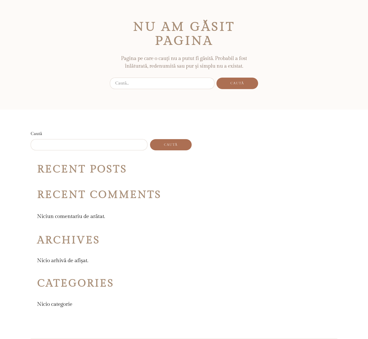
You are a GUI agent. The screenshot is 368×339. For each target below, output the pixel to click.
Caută (36, 133)
